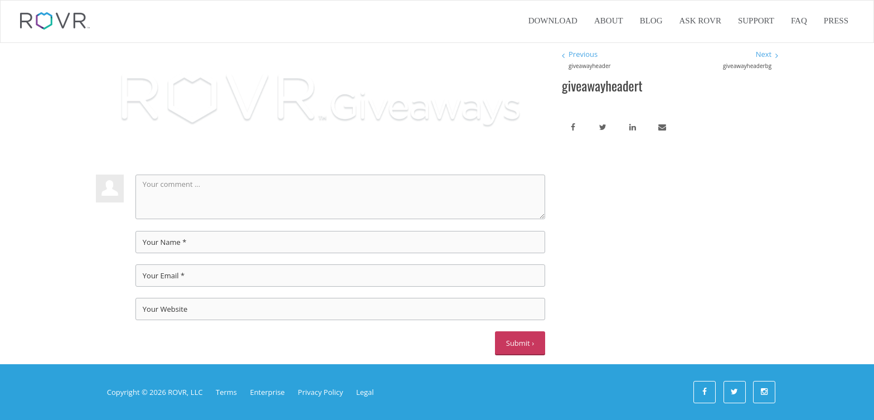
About (608, 20)
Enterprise (267, 392)
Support (756, 20)
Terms (226, 392)
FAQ (799, 20)
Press (836, 20)
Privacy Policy (320, 392)
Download (552, 20)
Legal (365, 392)
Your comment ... (340, 197)
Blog (651, 20)
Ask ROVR (700, 20)
